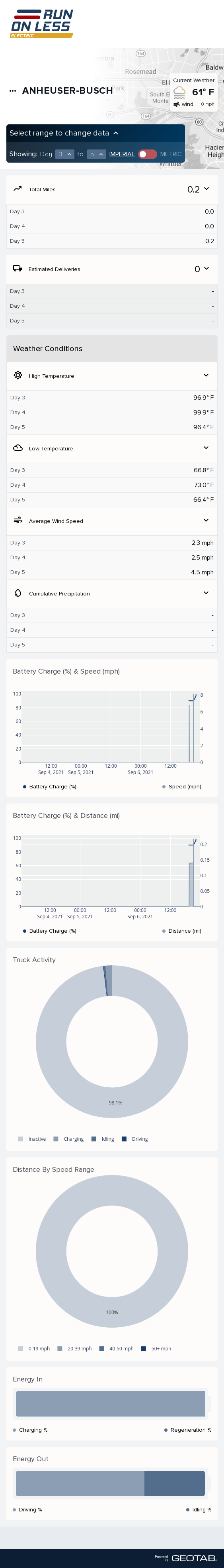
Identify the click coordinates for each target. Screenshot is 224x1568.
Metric (171, 154)
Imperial (122, 154)
